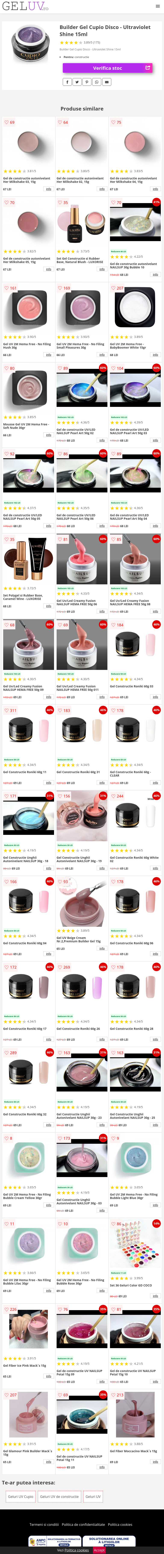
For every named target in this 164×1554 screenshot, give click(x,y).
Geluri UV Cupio (20, 1496)
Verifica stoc (123, 68)
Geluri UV (93, 1496)
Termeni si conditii (44, 1524)
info (48, 189)
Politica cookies (120, 1524)
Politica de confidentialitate (83, 1524)
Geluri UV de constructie (59, 1496)
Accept (99, 1550)
